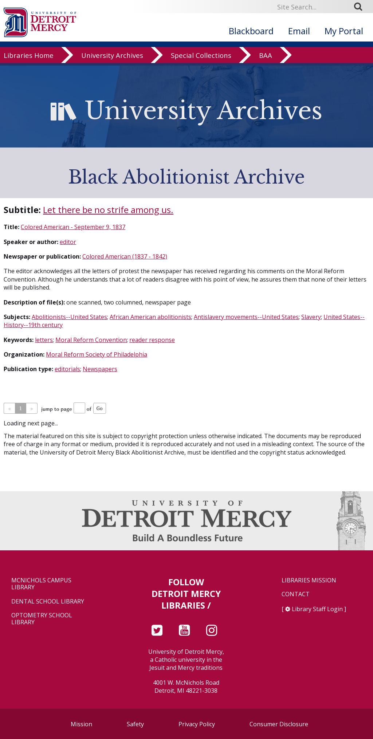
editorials (67, 369)
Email (299, 31)
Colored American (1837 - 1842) (124, 256)
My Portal (344, 31)
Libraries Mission (309, 580)
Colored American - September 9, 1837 (73, 227)
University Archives (112, 69)
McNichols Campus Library (41, 584)
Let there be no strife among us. (108, 210)
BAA (265, 69)
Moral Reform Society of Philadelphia (96, 354)
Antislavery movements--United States (246, 317)
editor (68, 242)
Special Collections (201, 69)
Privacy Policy (196, 724)
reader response (152, 340)
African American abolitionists (150, 317)
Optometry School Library (41, 619)
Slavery (311, 317)
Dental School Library (47, 601)
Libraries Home (29, 69)
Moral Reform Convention (91, 340)
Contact (296, 594)
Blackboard (251, 31)
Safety (135, 724)
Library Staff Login (317, 609)
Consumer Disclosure (279, 724)
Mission (81, 724)
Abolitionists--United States (69, 317)
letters (44, 340)
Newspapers (100, 369)
